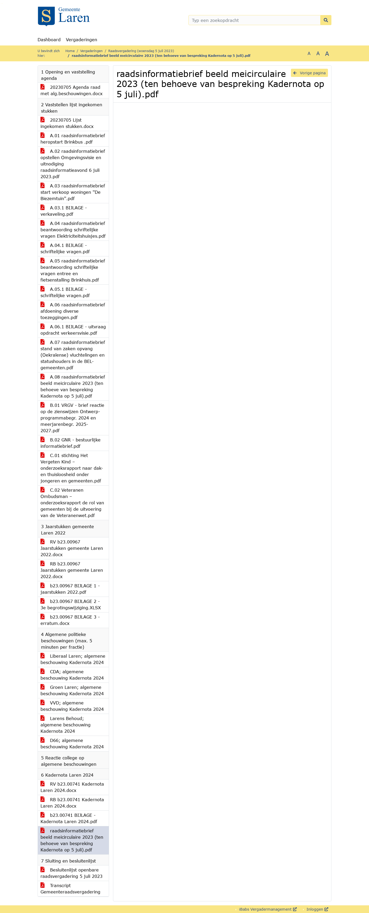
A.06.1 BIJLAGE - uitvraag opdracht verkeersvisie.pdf (73, 329)
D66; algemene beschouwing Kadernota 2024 (72, 743)
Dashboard (49, 39)
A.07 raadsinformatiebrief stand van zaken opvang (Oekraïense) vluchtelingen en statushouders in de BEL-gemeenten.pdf (72, 355)
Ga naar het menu (2, 3)
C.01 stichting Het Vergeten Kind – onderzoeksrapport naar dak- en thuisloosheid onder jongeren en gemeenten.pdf (71, 468)
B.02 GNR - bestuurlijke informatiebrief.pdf (70, 443)
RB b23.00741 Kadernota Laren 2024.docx (72, 802)
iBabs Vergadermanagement (267, 909)
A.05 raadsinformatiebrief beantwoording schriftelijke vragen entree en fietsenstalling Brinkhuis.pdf (72, 270)
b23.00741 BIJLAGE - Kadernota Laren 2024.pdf (68, 818)
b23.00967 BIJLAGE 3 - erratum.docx (70, 620)
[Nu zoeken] (325, 20)
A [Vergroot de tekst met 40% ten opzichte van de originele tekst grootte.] (327, 53)
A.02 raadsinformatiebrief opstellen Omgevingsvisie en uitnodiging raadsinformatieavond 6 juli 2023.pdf (72, 164)
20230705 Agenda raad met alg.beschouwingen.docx (71, 90)
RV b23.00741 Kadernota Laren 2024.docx (72, 787)
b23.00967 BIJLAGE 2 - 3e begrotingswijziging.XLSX (70, 604)
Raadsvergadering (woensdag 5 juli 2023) (141, 51)
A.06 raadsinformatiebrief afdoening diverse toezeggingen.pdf (72, 311)
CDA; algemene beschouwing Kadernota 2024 (72, 674)
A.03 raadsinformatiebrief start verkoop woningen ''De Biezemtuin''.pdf (72, 192)
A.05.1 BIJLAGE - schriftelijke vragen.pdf (65, 292)
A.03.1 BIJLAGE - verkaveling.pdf (63, 210)
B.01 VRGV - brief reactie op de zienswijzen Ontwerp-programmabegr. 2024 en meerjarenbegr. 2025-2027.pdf (72, 418)
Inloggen (316, 909)
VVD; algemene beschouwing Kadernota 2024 (72, 706)
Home (70, 51)
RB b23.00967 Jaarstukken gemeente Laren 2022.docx (71, 570)
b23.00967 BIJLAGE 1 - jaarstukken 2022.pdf (70, 588)
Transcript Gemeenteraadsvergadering (70, 888)
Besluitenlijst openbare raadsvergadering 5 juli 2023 (71, 873)
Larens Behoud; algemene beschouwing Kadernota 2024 (65, 725)
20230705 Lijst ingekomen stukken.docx (66, 123)
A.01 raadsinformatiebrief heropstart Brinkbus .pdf (72, 138)
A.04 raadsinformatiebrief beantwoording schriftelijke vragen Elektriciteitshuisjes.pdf (73, 229)
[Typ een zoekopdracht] (259, 20)
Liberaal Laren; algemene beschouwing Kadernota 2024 (72, 659)
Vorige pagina (309, 73)
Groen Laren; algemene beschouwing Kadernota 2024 (72, 690)
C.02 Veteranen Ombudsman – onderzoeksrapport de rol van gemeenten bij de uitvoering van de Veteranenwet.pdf (72, 502)
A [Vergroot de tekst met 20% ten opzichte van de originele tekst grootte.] (318, 53)
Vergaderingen (81, 39)
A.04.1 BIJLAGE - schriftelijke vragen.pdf (65, 248)
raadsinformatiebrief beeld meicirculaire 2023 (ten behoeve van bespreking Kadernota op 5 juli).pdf (71, 840)
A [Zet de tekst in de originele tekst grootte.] (309, 53)
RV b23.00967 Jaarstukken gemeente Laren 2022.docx (71, 548)
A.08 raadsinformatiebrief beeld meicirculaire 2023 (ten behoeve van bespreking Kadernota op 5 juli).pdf (72, 386)
